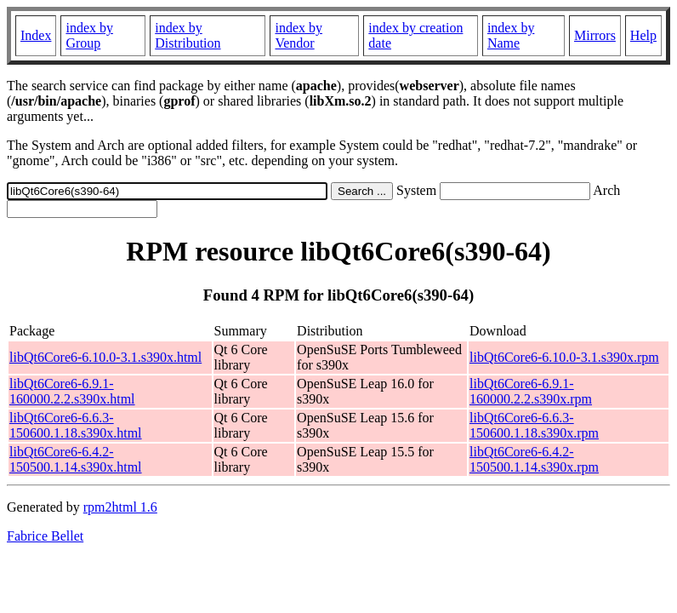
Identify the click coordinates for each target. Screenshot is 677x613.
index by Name (511, 35)
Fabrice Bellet (45, 536)
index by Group (89, 35)
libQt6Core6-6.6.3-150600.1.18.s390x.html (75, 425)
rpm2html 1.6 (120, 507)
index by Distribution (187, 35)
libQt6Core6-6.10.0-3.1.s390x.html (105, 357)
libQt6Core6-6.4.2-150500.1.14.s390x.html (75, 459)
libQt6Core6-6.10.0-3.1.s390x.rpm (564, 357)
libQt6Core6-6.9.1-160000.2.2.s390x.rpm (530, 391)
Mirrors (595, 35)
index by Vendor (298, 35)
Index (35, 35)
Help (643, 35)
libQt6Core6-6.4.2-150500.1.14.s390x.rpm (534, 459)
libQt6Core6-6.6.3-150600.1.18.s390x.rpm (534, 425)
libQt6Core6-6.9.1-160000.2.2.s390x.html (72, 391)
